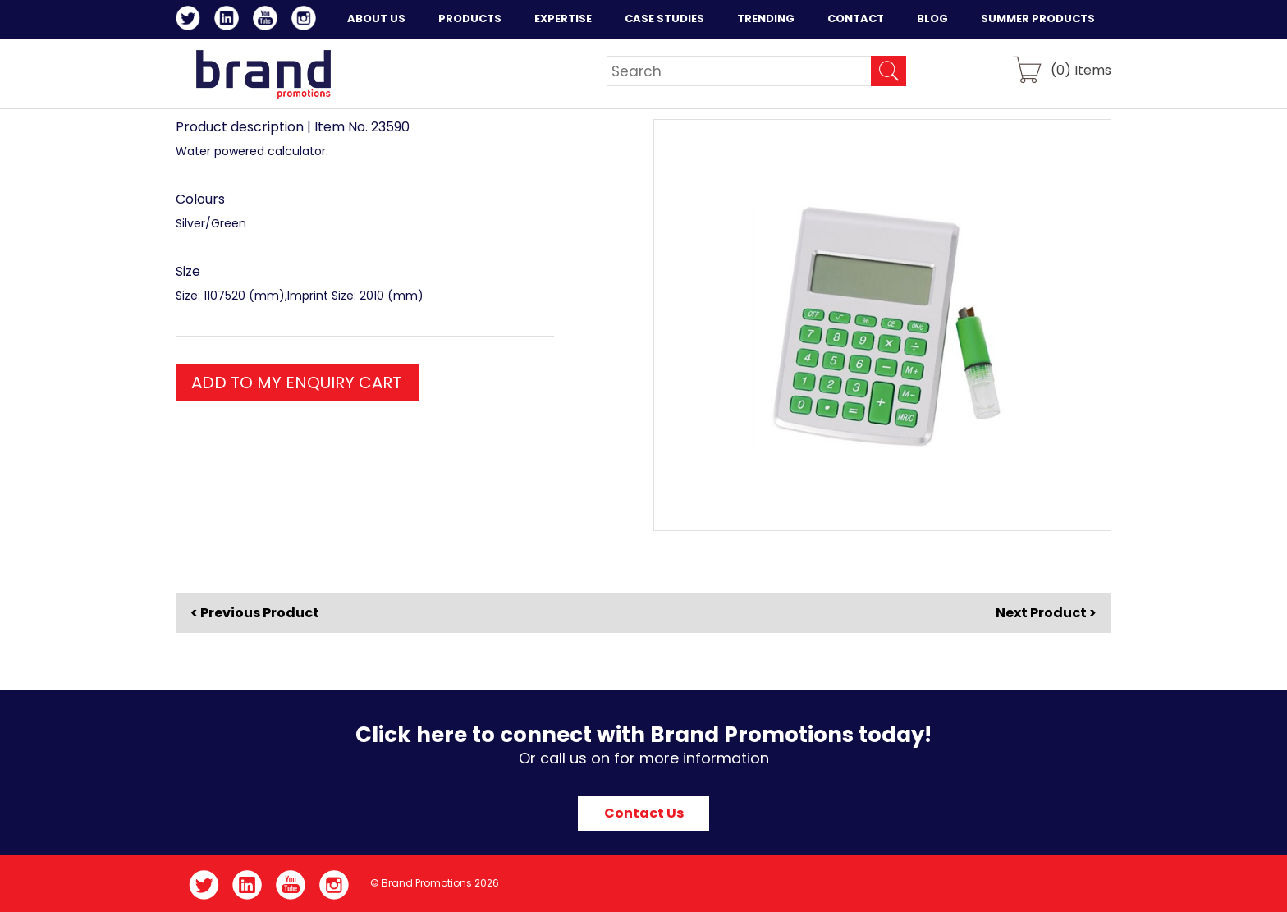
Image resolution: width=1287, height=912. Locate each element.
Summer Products (1038, 18)
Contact (855, 18)
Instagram (306, 20)
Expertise (563, 18)
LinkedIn (229, 20)
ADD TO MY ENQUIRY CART (296, 382)
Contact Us (644, 813)
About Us (376, 18)
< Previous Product (254, 613)
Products (470, 18)
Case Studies (664, 18)
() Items (1081, 69)
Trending (766, 18)
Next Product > (1046, 612)
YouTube (268, 20)
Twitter (191, 20)
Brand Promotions (263, 74)
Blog (932, 18)
